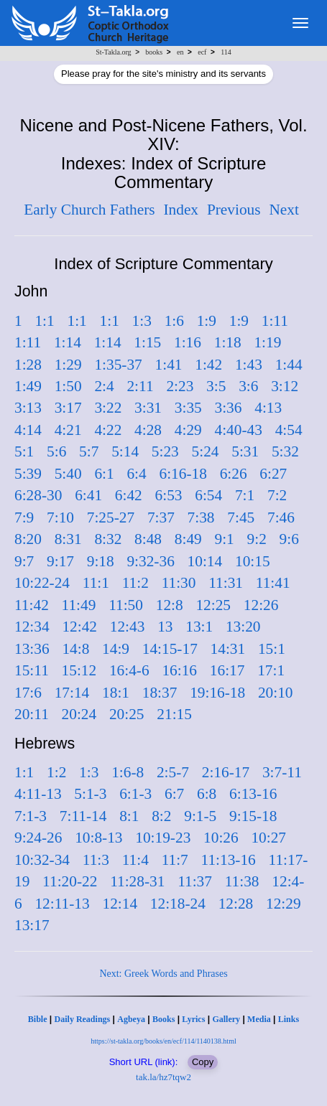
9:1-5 (200, 816)
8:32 (107, 539)
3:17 (68, 407)
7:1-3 (30, 816)
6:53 (169, 495)
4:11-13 (38, 793)
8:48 (148, 539)
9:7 (24, 561)
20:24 (79, 714)
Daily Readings (83, 1019)
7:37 (161, 517)
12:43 (127, 626)
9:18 (100, 561)
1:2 (56, 772)
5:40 (68, 473)
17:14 (72, 692)
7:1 (244, 495)
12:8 (169, 605)
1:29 (68, 364)
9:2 (257, 539)
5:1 (24, 451)
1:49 (28, 386)
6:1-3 (135, 793)
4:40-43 (238, 430)
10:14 (205, 561)
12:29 (283, 903)
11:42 (31, 605)
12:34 (32, 626)
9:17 (60, 561)
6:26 (233, 473)
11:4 (135, 859)
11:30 (179, 582)
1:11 (275, 320)
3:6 (248, 386)
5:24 (205, 451)
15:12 (79, 670)
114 (226, 52)
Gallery (226, 1019)
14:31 (228, 648)
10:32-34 (42, 859)
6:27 (273, 473)
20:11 (31, 714)
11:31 (225, 582)
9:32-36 (150, 561)
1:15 (147, 342)
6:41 (88, 495)
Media (259, 1019)
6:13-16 (253, 793)
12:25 (213, 605)
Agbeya (131, 1019)
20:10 (275, 692)
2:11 (139, 386)
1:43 (248, 364)
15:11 (31, 670)
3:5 (216, 386)
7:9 (24, 517)
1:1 (44, 320)
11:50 (126, 605)
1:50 (68, 386)
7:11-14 (83, 816)
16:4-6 (129, 670)
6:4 (136, 473)
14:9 (115, 648)
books (153, 52)
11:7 (175, 859)
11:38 (242, 881)
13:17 (32, 925)
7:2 (277, 495)
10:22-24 (42, 582)
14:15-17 (170, 648)
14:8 (75, 648)
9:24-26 (38, 837)
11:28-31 (137, 881)
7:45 (240, 517)
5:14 (125, 451)
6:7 (174, 793)
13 (164, 626)
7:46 (281, 517)
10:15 (252, 561)
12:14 (119, 903)
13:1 (199, 626)
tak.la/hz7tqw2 (163, 1077)
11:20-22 (69, 881)
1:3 (142, 320)
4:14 (28, 430)
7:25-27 (110, 517)
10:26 (221, 837)
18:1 (115, 692)
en (180, 52)
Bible (37, 1019)
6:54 (208, 495)
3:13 (28, 407)
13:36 (32, 648)
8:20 (28, 539)
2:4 (104, 386)
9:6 (289, 539)
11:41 (273, 582)
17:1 (271, 670)
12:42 (79, 626)
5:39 (28, 473)
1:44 (289, 364)
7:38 (201, 517)
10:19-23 (162, 837)
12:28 (236, 903)
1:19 (267, 342)
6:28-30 (38, 495)
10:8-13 (98, 837)
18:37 (160, 692)
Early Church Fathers (89, 209)
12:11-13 (61, 903)
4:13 (268, 407)
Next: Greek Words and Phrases (163, 973)
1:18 (227, 342)
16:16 (179, 670)
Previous (234, 209)
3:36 (228, 407)
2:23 (179, 386)
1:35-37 (118, 364)
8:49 (188, 539)
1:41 (169, 364)
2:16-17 (225, 772)
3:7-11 (282, 772)
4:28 (148, 430)
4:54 (289, 430)
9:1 (224, 539)
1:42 (208, 364)
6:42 (128, 495)
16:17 (227, 670)
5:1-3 (90, 793)
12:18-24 (178, 903)
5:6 (56, 451)
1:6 (174, 320)
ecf (202, 52)
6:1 (104, 473)
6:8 (206, 793)
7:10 (60, 517)
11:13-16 (228, 859)
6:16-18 (183, 473)
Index (180, 209)
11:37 (195, 881)
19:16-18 (217, 692)
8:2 (161, 816)
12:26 (261, 605)
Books (163, 1019)
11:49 (79, 605)
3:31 (148, 407)
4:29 (188, 430)
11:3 (96, 859)
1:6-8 (127, 772)
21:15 (174, 714)
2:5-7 (173, 772)
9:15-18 (253, 816)
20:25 (126, 714)
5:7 (88, 451)
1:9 (206, 320)
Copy (202, 1061)
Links (288, 1019)
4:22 (107, 430)
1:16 (187, 342)
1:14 (67, 342)
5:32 (285, 451)
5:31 (245, 451)
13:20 (243, 626)
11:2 (135, 582)
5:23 (165, 451)
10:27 (268, 837)
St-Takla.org (113, 52)
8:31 (68, 539)
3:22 (107, 407)
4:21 (68, 430)
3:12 (284, 386)
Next (283, 209)
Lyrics (193, 1019)
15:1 (271, 648)
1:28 (28, 364)
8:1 (129, 816)
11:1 (96, 582)
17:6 (28, 692)
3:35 (188, 407)
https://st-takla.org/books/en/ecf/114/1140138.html (163, 1041)
